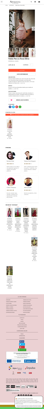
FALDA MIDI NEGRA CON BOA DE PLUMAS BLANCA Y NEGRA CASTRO (26, 225)
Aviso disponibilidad (22, 74)
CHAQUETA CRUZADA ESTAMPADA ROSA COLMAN (10, 224)
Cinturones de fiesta (10, 312)
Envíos (22, 321)
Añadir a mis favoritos (22, 100)
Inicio (6, 5)
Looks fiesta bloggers (28, 308)
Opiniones (8, 299)
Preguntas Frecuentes (22, 324)
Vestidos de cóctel (27, 299)
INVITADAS (11, 5)
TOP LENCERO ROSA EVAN (10, 134)
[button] (39, 1)
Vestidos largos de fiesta (11, 305)
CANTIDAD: (25, 64)
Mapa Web (22, 328)
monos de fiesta (26, 312)
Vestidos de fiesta (26, 301)
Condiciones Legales (22, 326)
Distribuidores (22, 335)
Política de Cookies (19, 403)
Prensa (22, 333)
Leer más (23, 83)
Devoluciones (22, 323)
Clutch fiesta (9, 303)
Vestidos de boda (9, 308)
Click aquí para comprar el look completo (22, 114)
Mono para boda (27, 303)
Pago (22, 319)
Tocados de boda (27, 310)
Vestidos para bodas (27, 305)
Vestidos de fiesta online (11, 301)
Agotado (22, 70)
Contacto (22, 317)
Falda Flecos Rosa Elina (20, 5)
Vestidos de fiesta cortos (11, 310)
